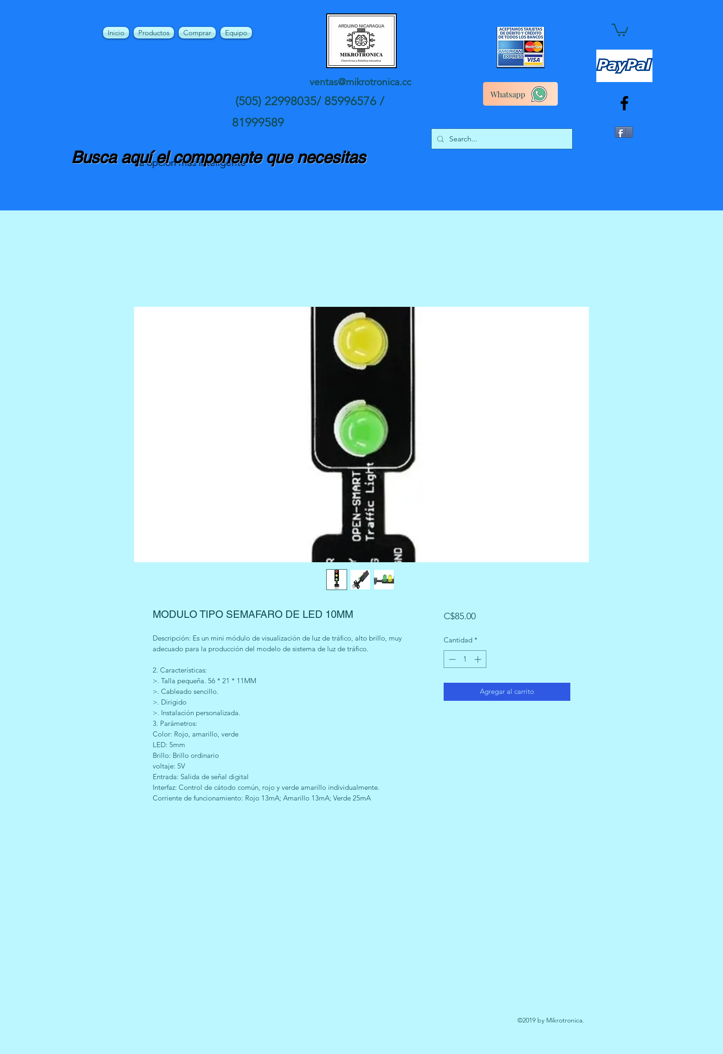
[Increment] (478, 659)
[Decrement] (451, 659)
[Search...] (501, 139)
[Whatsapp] (520, 94)
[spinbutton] (464, 659)
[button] (620, 29)
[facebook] (624, 103)
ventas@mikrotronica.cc (360, 82)
